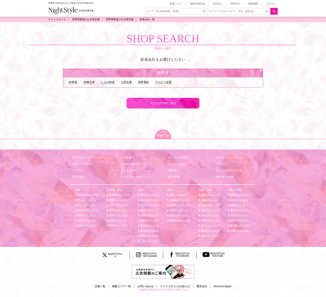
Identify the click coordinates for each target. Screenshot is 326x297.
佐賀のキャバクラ (239, 199)
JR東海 (72, 82)
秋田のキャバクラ (117, 215)
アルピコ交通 (163, 82)
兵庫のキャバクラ (178, 210)
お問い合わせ (145, 286)
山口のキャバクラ (210, 215)
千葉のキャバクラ (86, 204)
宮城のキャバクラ (117, 210)
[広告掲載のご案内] (163, 271)
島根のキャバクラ (210, 199)
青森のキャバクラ (117, 199)
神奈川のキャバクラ (87, 210)
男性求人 (236, 3)
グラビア (222, 164)
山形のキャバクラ (117, 220)
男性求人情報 (225, 176)
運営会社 (201, 286)
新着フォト (176, 3)
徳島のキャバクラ (210, 220)
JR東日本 (89, 82)
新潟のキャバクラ (149, 194)
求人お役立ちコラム (229, 170)
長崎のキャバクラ (239, 204)
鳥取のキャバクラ (210, 194)
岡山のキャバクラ (210, 204)
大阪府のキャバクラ (179, 204)
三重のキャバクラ (149, 240)
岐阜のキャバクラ (149, 225)
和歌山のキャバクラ (179, 220)
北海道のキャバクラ (119, 194)
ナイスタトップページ (87, 157)
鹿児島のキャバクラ (240, 225)
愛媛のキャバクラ (210, 230)
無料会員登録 (197, 3)
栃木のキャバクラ (86, 215)
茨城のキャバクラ (86, 225)
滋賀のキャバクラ (178, 194)
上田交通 (126, 82)
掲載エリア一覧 (121, 286)
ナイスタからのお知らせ (175, 286)
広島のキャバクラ (210, 210)
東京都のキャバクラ (87, 194)
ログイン (271, 3)
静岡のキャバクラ (149, 230)
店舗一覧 (100, 286)
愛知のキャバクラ (149, 235)
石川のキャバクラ (149, 204)
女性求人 (218, 3)
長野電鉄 (143, 82)
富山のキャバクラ (149, 199)
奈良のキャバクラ (178, 215)
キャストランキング (229, 157)
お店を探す (127, 157)
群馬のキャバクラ (86, 220)
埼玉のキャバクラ (86, 199)
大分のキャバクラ (239, 215)
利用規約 (78, 176)
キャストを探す (178, 157)
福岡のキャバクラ (239, 194)
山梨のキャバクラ (149, 215)
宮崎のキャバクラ (239, 220)
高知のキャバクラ (210, 235)
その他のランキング (133, 164)
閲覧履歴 (253, 3)
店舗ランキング (82, 164)
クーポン (78, 170)
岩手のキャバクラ (117, 204)
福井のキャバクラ (149, 210)
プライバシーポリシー (134, 176)
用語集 (172, 170)
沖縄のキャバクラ (239, 230)
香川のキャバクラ (210, 225)
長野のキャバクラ (149, 220)
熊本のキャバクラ (239, 210)
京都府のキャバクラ (179, 199)
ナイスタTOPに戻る (163, 103)
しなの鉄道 (108, 82)
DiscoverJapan (223, 286)
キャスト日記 (177, 164)
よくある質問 (129, 170)
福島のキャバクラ (117, 225)
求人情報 (174, 176)
